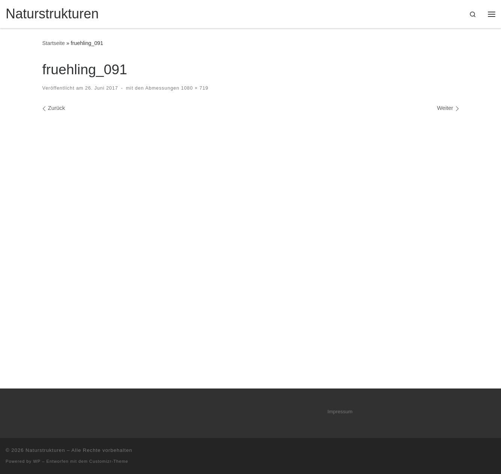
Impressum (340, 411)
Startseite (53, 43)
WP (37, 461)
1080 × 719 (193, 88)
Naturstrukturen (45, 450)
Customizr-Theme (108, 461)
